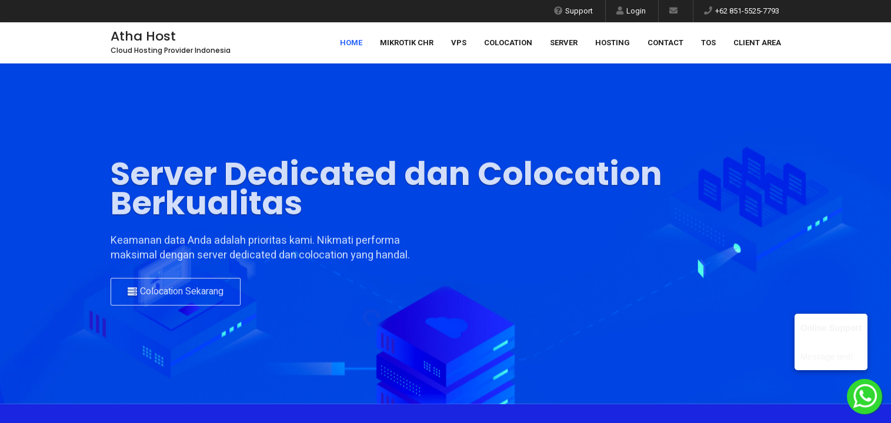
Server (564, 42)
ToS (708, 42)
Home (351, 42)
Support (573, 10)
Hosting (612, 42)
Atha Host (143, 36)
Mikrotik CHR (406, 42)
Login (631, 10)
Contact (665, 42)
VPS (458, 42)
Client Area (757, 42)
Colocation (508, 42)
